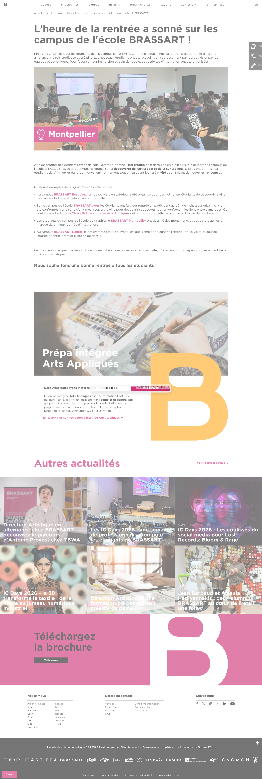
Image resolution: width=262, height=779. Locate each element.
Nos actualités (64, 13)
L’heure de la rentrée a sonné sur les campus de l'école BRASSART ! (112, 13)
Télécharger (51, 660)
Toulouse (59, 720)
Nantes (59, 703)
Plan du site (88, 774)
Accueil (38, 13)
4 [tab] (135, 146)
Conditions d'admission (147, 703)
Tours (58, 723)
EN (256, 5)
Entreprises (215, 5)
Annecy (31, 706)
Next (223, 108)
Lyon (30, 723)
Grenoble (32, 716)
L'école (46, 5)
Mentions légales (110, 774)
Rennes (59, 713)
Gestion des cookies (169, 774)
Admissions (189, 5)
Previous (39, 108)
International (140, 5)
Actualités (110, 710)
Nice (57, 706)
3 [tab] (131, 146)
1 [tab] (123, 146)
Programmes (70, 5)
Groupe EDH (206, 746)
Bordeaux (32, 710)
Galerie (165, 5)
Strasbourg (61, 716)
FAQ (107, 713)
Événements (111, 706)
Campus (94, 5)
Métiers (114, 5)
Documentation (143, 706)
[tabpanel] (131, 108)
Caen (30, 713)
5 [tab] (139, 146)
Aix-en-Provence (36, 703)
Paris (57, 710)
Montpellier (33, 726)
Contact (109, 703)
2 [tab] (127, 146)
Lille (29, 720)
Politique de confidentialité (138, 774)
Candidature (141, 710)
